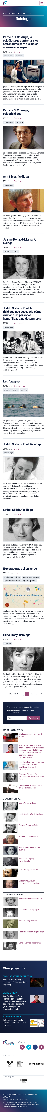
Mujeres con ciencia (16, 1102)
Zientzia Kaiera (10, 993)
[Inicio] (5, 3)
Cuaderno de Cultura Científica (17, 976)
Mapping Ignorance (12, 1017)
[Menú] (41, 3)
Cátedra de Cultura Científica (22, 1095)
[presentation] (23, 65)
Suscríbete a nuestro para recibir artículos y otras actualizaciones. (23, 710)
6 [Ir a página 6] (41, 694)
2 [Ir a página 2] (31, 694)
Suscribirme (33, 718)
